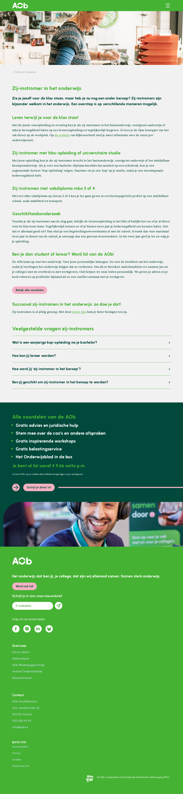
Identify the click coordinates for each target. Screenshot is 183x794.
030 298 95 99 (21, 720)
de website (62, 135)
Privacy (16, 753)
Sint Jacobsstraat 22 (25, 708)
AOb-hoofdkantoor (24, 701)
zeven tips (79, 312)
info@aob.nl (20, 727)
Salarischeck (20, 658)
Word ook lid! (24, 586)
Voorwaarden (20, 746)
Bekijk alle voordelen (30, 290)
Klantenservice (20, 766)
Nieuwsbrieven (22, 678)
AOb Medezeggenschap (28, 665)
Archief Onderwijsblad (27, 671)
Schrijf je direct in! (39, 487)
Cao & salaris (20, 652)
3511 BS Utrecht (22, 714)
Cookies (16, 759)
